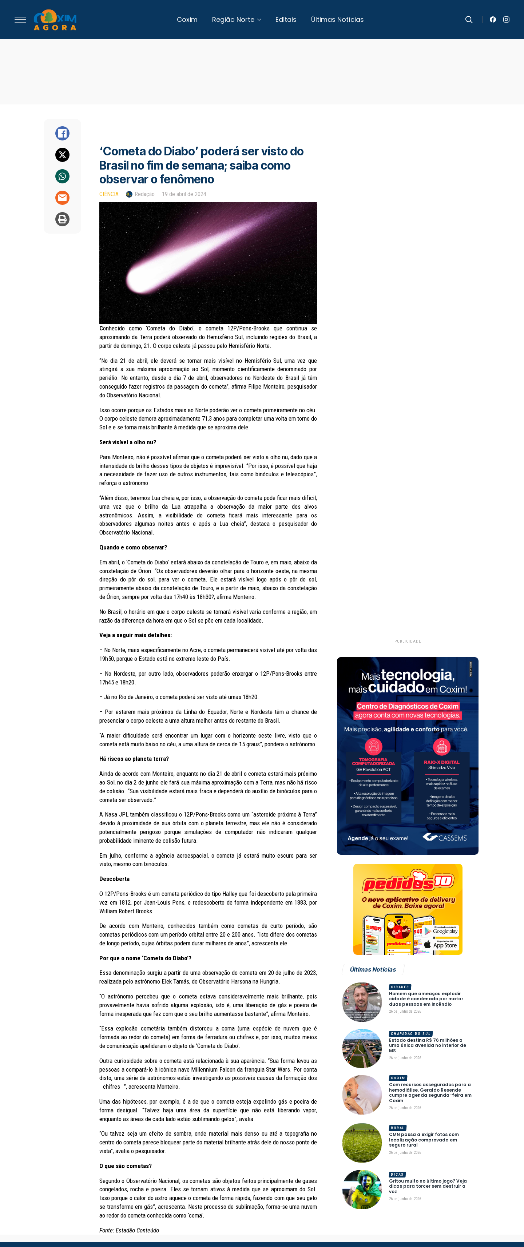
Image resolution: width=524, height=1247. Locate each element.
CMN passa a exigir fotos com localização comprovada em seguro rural (424, 1140)
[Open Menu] (20, 19)
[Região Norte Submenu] (261, 19)
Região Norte (233, 19)
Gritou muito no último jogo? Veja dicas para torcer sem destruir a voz (428, 1186)
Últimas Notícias (337, 19)
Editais (286, 19)
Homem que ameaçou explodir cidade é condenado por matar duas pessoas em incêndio (426, 999)
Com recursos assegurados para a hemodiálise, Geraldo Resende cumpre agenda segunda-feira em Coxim (430, 1092)
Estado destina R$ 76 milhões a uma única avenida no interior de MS (427, 1045)
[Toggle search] (469, 19)
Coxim (187, 19)
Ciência (109, 194)
